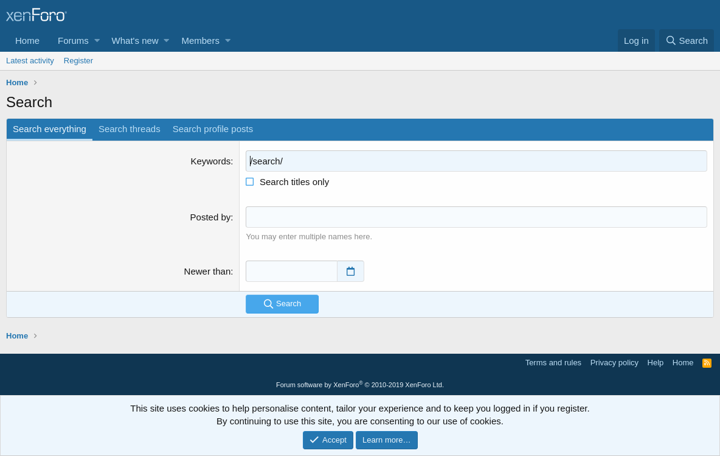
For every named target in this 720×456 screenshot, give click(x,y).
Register (78, 60)
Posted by (210, 217)
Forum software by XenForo (360, 384)
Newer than (207, 271)
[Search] (686, 40)
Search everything (49, 129)
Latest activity (30, 60)
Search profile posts (213, 129)
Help (656, 362)
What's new (135, 40)
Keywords (210, 161)
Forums (73, 40)
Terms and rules (553, 362)
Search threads (130, 129)
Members (200, 40)
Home (27, 40)
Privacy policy (614, 362)
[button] (97, 40)
